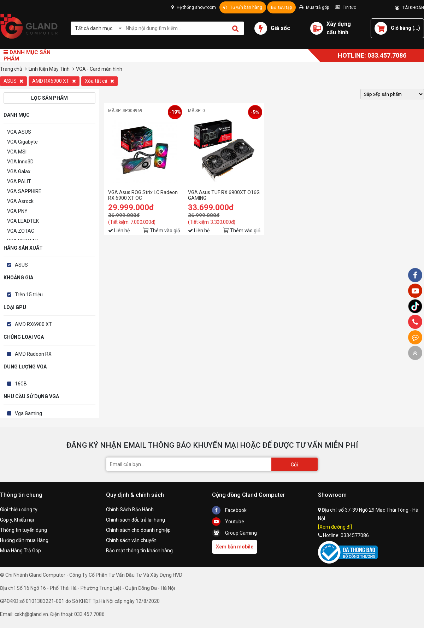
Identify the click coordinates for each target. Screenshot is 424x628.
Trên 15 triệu (29, 294)
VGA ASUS (19, 132)
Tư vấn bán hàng (242, 7)
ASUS (13, 81)
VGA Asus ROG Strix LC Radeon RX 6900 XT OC (143, 195)
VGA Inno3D (20, 161)
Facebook (229, 510)
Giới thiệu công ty (18, 509)
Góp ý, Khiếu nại (17, 520)
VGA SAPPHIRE (24, 191)
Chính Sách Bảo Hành (130, 509)
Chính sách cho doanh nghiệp (138, 530)
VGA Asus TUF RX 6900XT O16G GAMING (224, 195)
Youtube (228, 521)
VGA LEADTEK (23, 221)
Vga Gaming (28, 413)
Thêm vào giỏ (165, 230)
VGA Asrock (20, 201)
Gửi (294, 464)
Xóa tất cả (99, 81)
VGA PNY (17, 211)
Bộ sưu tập (281, 7)
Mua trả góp (314, 7)
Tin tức (345, 7)
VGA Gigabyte (22, 142)
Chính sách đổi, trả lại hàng (135, 520)
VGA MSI (16, 152)
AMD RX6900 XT (54, 81)
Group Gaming (234, 533)
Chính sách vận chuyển (131, 540)
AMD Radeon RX (33, 354)
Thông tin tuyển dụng (23, 530)
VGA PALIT (19, 181)
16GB (21, 383)
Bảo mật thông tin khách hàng (139, 550)
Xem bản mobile (234, 547)
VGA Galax (18, 171)
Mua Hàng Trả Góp (20, 550)
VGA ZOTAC (20, 231)
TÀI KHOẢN (409, 7)
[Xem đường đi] (335, 527)
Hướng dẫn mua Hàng (24, 540)
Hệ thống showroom (193, 7)
